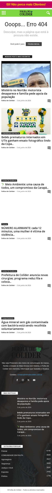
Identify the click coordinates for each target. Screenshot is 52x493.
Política (4, 476)
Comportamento (8, 318)
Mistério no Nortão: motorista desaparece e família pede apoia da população (24, 93)
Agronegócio (6, 459)
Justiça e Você (7, 468)
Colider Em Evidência (9, 180)
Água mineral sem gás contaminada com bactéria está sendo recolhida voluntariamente (24, 325)
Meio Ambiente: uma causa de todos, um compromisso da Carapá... (24, 186)
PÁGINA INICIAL (34, 44)
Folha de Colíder (8, 100)
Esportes (4, 472)
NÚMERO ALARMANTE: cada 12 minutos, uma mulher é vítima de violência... (23, 231)
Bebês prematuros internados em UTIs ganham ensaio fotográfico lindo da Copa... (25, 140)
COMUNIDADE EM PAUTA (10, 133)
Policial (4, 86)
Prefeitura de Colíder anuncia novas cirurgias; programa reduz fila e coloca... (24, 278)
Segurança (5, 464)
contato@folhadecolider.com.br (29, 375)
